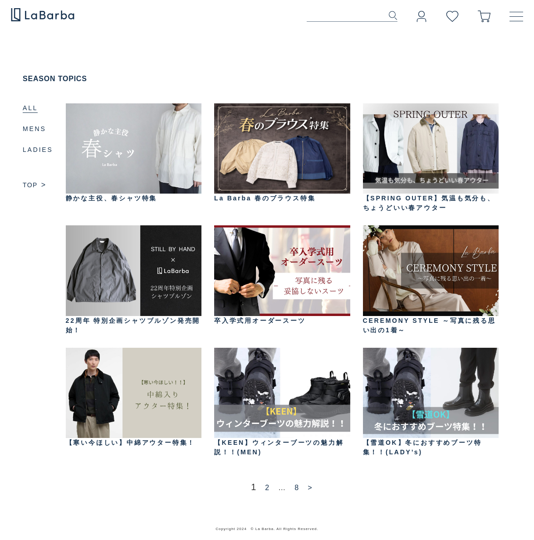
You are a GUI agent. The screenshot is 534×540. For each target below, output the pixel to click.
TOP (34, 185)
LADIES (38, 149)
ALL (30, 108)
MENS (34, 128)
